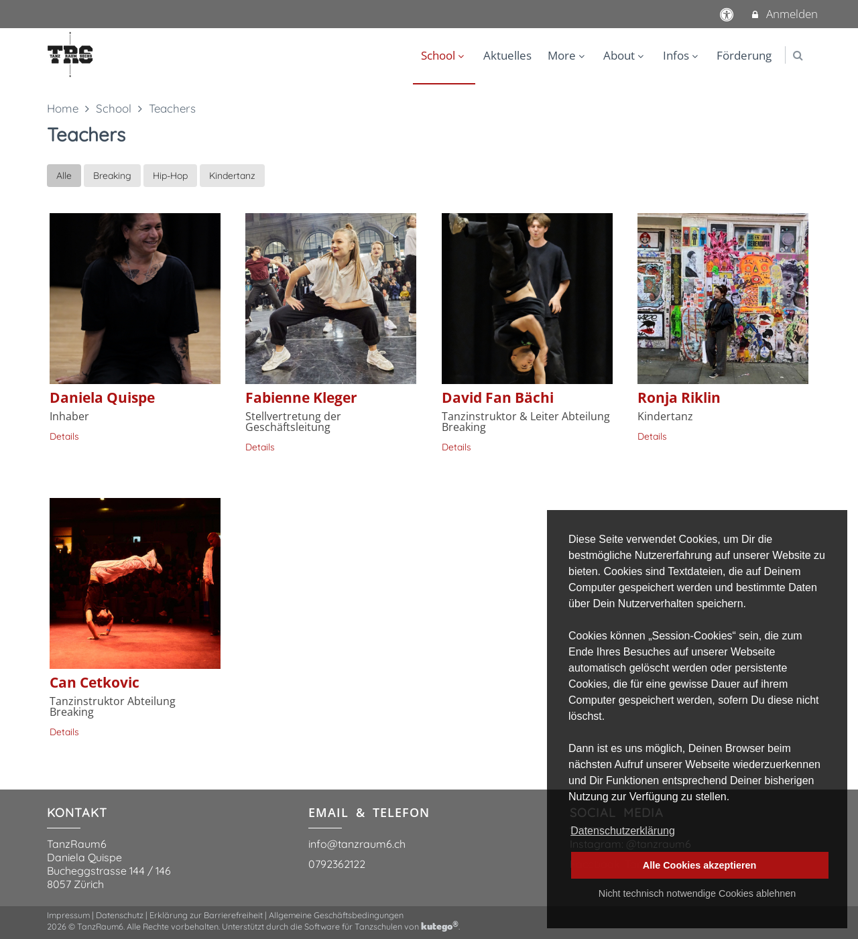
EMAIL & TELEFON (369, 812)
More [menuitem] (568, 55)
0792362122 (336, 864)
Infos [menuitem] (682, 55)
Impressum (68, 915)
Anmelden (783, 13)
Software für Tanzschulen (353, 926)
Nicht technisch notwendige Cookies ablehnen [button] (697, 893)
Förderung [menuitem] (744, 55)
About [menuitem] (625, 55)
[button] (798, 55)
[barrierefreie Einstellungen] (728, 13)
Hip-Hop (170, 176)
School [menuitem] (444, 55)
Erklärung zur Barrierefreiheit (206, 915)
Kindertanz (232, 176)
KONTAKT (77, 812)
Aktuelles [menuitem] (507, 55)
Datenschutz (119, 915)
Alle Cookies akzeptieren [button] (700, 865)
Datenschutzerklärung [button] (622, 830)
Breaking (112, 176)
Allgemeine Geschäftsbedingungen (336, 915)
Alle (64, 176)
